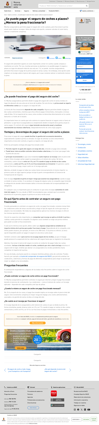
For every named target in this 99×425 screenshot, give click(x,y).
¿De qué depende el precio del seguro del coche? (55, 371)
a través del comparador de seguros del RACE (35, 257)
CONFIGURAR (76, 419)
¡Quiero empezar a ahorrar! (37, 89)
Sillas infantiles (83, 157)
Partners (30, 395)
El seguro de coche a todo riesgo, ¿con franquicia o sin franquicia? (19, 371)
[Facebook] (78, 409)
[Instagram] (75, 409)
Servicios (17, 11)
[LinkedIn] (85, 409)
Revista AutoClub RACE (81, 392)
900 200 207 (86, 90)
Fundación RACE (54, 11)
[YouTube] (88, 410)
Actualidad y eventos (85, 151)
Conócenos (52, 1)
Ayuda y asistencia (87, 11)
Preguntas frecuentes (10, 395)
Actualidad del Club (84, 161)
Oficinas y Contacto (69, 1)
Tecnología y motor (84, 144)
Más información (37, 324)
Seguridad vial (83, 154)
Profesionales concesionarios (35, 401)
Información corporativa (81, 401)
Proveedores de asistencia (34, 392)
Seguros (26, 11)
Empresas (59, 1)
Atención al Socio (9, 392)
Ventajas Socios (91, 1)
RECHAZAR (86, 419)
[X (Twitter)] (82, 409)
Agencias (30, 398)
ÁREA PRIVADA (33, 408)
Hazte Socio (7, 11)
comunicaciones (85, 74)
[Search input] (62, 6)
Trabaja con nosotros (80, 403)
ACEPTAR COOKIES (93, 419)
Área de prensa (81, 1)
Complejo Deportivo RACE (81, 395)
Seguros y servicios (17, 58)
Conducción (82, 147)
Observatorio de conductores (82, 398)
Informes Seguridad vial (86, 164)
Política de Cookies (33, 423)
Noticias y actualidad (39, 11)
